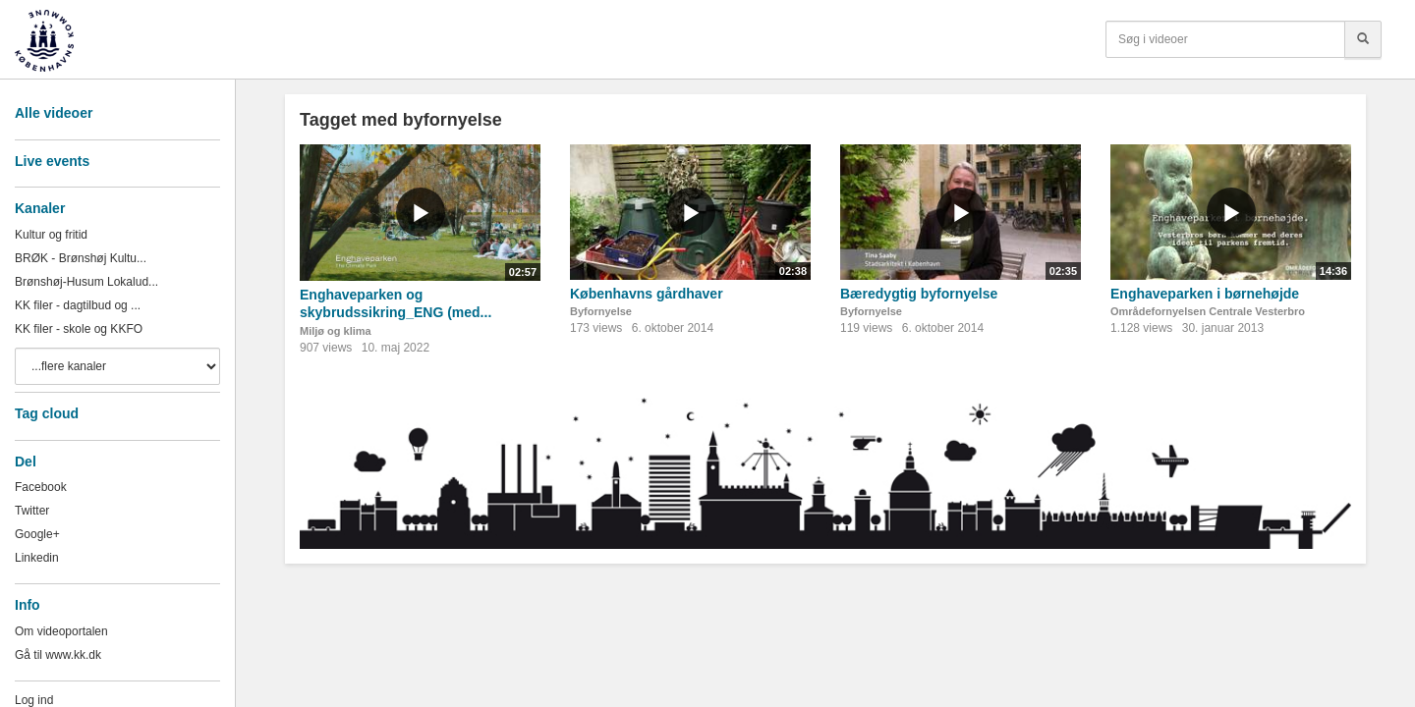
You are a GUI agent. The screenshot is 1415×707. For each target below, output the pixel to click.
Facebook (41, 487)
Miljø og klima (335, 331)
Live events (52, 161)
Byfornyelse (601, 311)
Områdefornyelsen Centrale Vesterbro (1207, 311)
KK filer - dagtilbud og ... (78, 305)
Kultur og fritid (51, 235)
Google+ (37, 534)
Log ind (34, 700)
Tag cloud (47, 413)
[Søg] (1363, 39)
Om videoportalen (61, 631)
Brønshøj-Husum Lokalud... (86, 282)
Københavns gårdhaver (646, 293)
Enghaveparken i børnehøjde (1204, 293)
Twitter (32, 510)
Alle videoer (53, 113)
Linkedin (37, 558)
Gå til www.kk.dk (58, 655)
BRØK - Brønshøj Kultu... (80, 258)
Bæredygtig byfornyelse (918, 293)
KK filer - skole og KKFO (78, 329)
